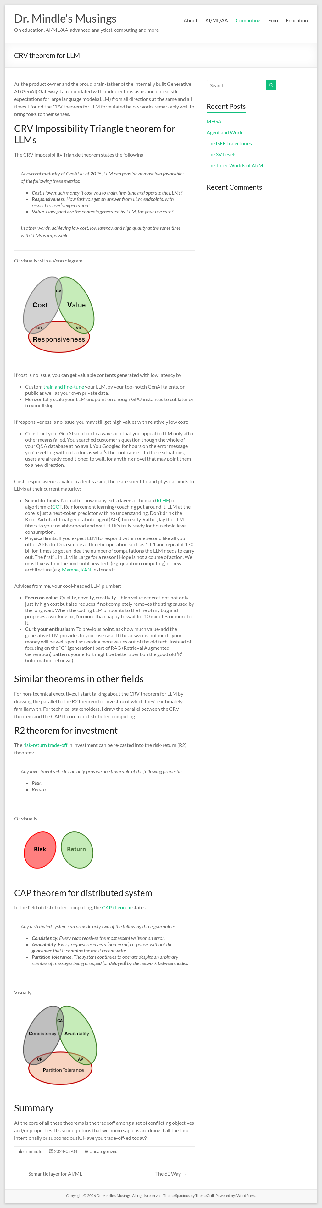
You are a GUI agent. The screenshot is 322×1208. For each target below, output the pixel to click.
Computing (248, 20)
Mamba (70, 569)
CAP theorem (116, 907)
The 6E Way (171, 1174)
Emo (273, 20)
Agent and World (225, 132)
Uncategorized (103, 1151)
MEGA (214, 121)
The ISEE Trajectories (229, 143)
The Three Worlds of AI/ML (236, 165)
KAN (85, 569)
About (190, 20)
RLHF (163, 500)
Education (297, 20)
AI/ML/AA (216, 20)
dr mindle (32, 1151)
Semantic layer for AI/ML (52, 1174)
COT (57, 507)
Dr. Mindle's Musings (65, 18)
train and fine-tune (63, 386)
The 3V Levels (221, 154)
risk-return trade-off (45, 745)
